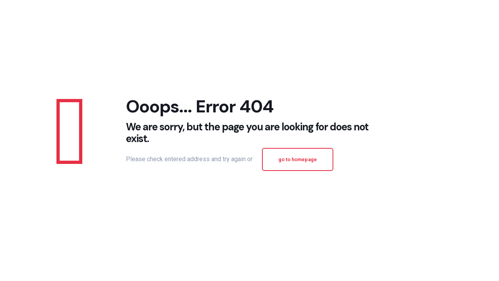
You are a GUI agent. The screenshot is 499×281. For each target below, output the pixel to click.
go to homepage (297, 159)
